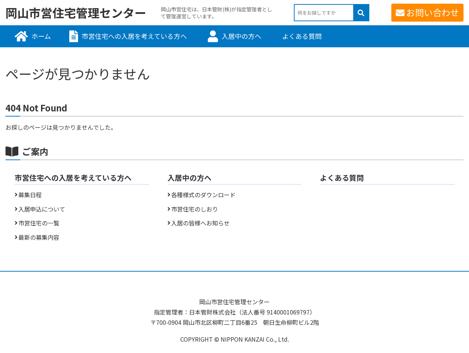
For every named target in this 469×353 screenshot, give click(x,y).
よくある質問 (302, 36)
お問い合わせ (432, 12)
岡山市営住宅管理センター (75, 13)
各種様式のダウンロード (203, 194)
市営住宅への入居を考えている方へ (134, 36)
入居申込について (41, 209)
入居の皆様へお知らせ (200, 222)
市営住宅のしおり (194, 209)
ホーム (41, 36)
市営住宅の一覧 (38, 222)
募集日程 (30, 194)
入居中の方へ (241, 36)
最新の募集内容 (38, 237)
